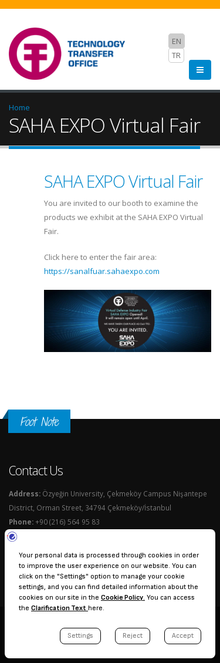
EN (176, 41)
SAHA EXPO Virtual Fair (123, 181)
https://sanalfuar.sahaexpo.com (102, 271)
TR (176, 55)
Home (19, 107)
